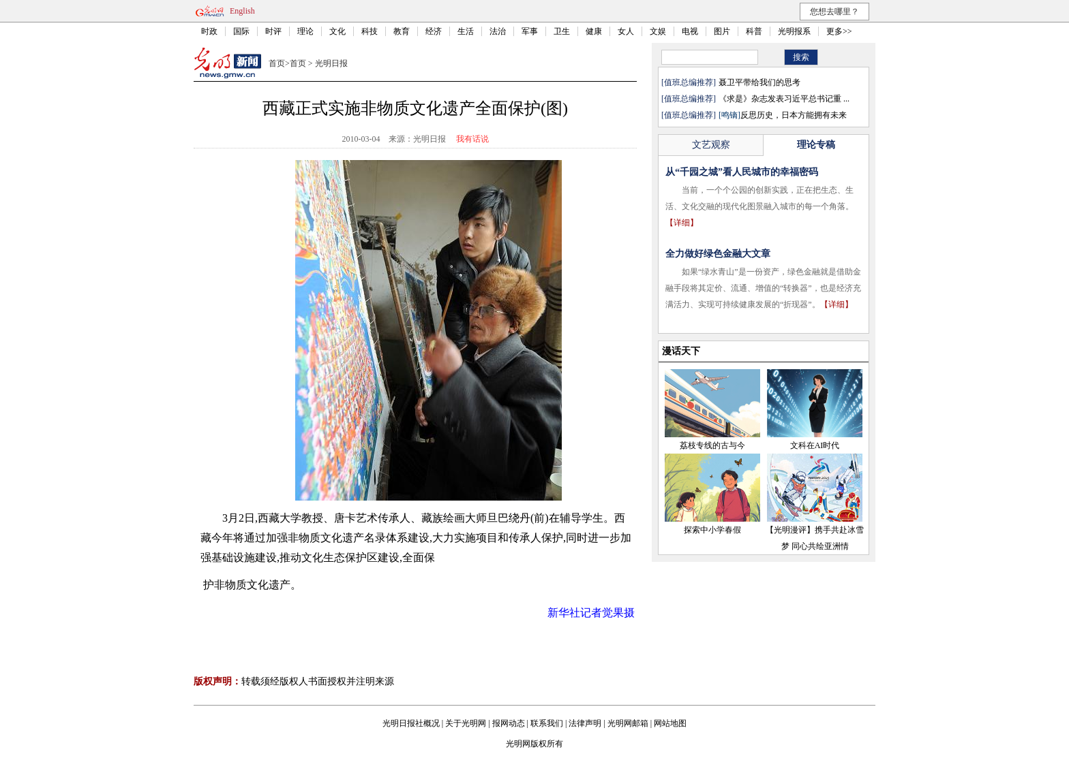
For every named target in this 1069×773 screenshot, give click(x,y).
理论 (305, 31)
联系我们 (546, 723)
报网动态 (508, 723)
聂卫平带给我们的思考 (759, 82)
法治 (498, 31)
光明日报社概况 (411, 723)
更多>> (839, 31)
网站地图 (670, 723)
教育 (401, 31)
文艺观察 (711, 145)
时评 (273, 31)
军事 (530, 31)
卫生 (562, 31)
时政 (209, 31)
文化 (337, 31)
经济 (433, 31)
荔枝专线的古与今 (712, 445)
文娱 (658, 31)
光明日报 (331, 63)
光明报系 (794, 31)
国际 (241, 31)
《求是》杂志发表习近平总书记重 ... (784, 99)
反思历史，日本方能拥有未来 (783, 115)
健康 (594, 31)
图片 (722, 31)
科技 (369, 31)
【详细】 (681, 222)
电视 (690, 31)
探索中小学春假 (712, 530)
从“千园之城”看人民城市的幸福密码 (741, 172)
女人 (626, 31)
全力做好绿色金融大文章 (717, 254)
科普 (754, 31)
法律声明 (585, 723)
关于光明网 (465, 723)
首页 (277, 63)
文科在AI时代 (815, 445)
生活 (465, 31)
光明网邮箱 (627, 723)
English (242, 11)
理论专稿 (816, 145)
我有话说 (472, 139)
